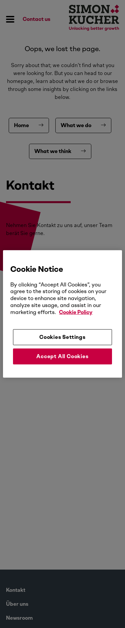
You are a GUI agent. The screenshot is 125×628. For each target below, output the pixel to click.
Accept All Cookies (62, 356)
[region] (62, 314)
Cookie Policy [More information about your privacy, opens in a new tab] (75, 312)
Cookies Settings (62, 337)
